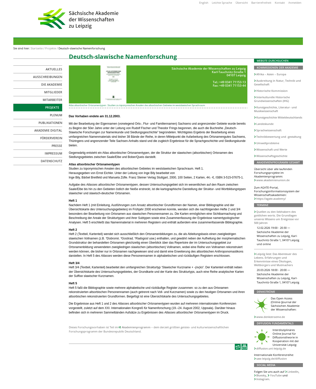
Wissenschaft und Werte (271, 149)
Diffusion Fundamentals (275, 323)
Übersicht (242, 2)
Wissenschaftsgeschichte (271, 156)
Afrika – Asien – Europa (271, 74)
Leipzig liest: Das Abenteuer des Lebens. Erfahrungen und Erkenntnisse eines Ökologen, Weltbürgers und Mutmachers (275, 259)
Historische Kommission (272, 91)
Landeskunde (265, 124)
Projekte (50, 48)
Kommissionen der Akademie (277, 67)
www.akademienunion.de (273, 180)
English (203, 2)
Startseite (37, 48)
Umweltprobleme (267, 143)
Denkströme (266, 291)
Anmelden (294, 2)
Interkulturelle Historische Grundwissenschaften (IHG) (272, 99)
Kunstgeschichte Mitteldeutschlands (279, 117)
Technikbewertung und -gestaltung (278, 136)
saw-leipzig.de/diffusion (271, 358)
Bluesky (261, 375)
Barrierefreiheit (261, 2)
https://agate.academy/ (271, 198)
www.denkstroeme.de (270, 317)
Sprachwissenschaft (268, 130)
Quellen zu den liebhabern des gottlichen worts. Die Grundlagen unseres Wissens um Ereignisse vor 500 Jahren (276, 217)
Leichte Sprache (222, 2)
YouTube (276, 375)
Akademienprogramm (136, 327)
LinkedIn (292, 371)
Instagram (262, 379)
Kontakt (280, 2)
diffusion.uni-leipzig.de (271, 348)
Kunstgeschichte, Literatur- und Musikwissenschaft (275, 109)
